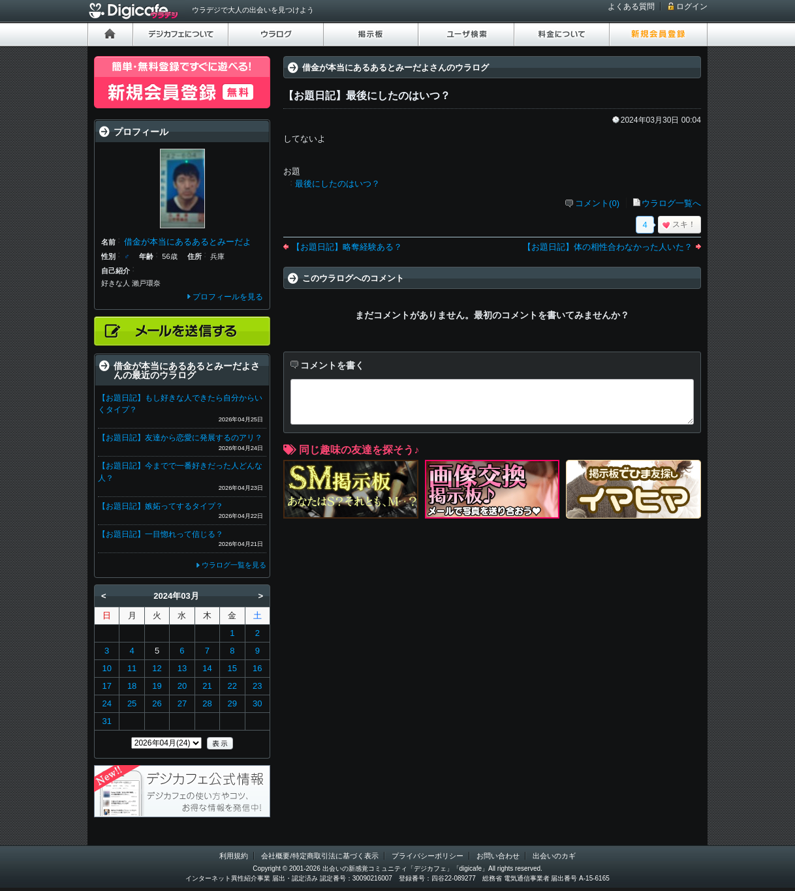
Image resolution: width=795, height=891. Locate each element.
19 (156, 686)
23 (257, 686)
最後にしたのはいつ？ (337, 184)
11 (131, 668)
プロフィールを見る (228, 296)
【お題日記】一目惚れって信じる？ (160, 534)
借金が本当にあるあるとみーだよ (187, 242)
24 (106, 703)
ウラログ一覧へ (671, 203)
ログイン (692, 6)
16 (257, 668)
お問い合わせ (498, 856)
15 (232, 668)
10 (106, 668)
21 (206, 686)
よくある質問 (631, 6)
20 (182, 686)
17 (106, 686)
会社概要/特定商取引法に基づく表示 (319, 856)
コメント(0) (597, 203)
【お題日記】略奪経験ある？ (347, 247)
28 (206, 703)
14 (206, 668)
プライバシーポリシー (427, 856)
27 (182, 703)
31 (106, 721)
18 (131, 686)
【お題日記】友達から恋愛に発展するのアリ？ (180, 437)
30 (257, 703)
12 (156, 668)
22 (232, 686)
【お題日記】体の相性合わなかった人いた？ (608, 247)
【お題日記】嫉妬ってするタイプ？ (160, 506)
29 (232, 703)
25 (131, 703)
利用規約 (233, 856)
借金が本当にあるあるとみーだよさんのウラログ (395, 67)
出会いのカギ (554, 856)
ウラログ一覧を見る (234, 565)
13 (182, 668)
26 (156, 703)
